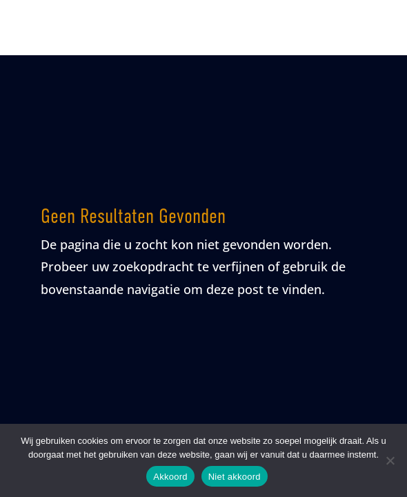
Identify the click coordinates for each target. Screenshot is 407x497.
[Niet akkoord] (390, 460)
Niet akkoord (234, 476)
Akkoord (170, 476)
